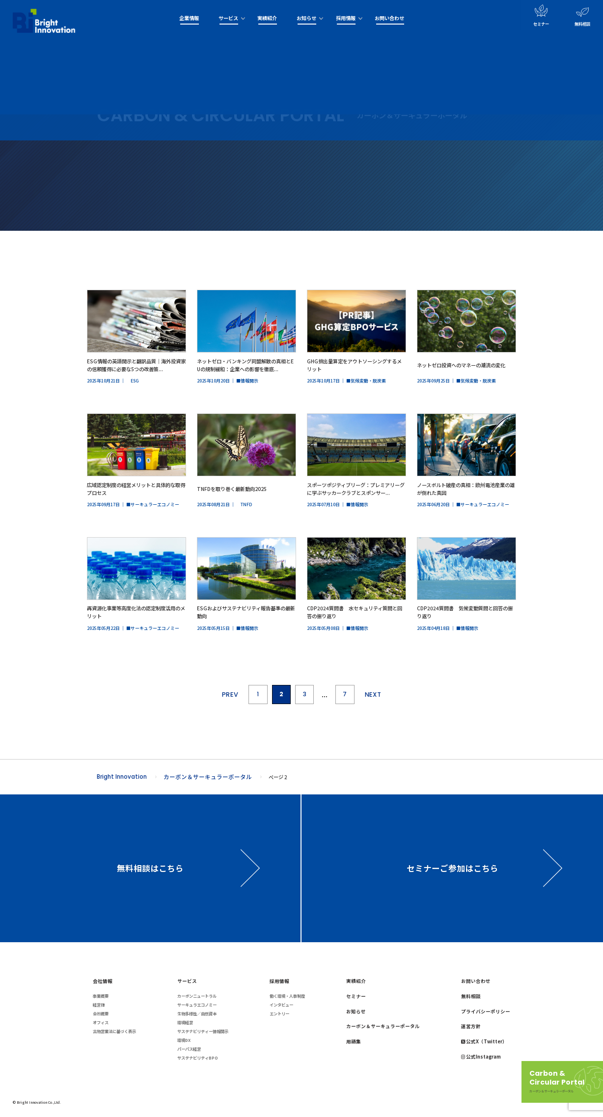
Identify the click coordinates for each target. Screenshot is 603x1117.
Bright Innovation (122, 777)
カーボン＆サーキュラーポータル (208, 777)
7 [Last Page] (345, 694)
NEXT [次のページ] (373, 694)
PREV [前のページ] (230, 694)
